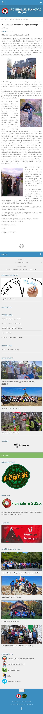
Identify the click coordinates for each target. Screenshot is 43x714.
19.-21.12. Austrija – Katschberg (11, 323)
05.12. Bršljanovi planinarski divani (11, 337)
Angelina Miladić (6, 19)
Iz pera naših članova (20, 19)
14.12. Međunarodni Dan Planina (11, 319)
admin (4, 31)
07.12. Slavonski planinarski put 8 (11, 328)
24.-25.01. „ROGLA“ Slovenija (10, 350)
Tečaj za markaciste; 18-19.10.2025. (12, 408)
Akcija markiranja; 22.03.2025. (10, 433)
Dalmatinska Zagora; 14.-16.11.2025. (11, 597)
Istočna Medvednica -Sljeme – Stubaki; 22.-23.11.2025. (17, 646)
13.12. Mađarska (6, 333)
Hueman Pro (29, 704)
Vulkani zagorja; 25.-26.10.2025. (10, 621)
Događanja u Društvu (8, 299)
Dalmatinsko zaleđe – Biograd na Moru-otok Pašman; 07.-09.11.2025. (21, 573)
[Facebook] (40, 254)
